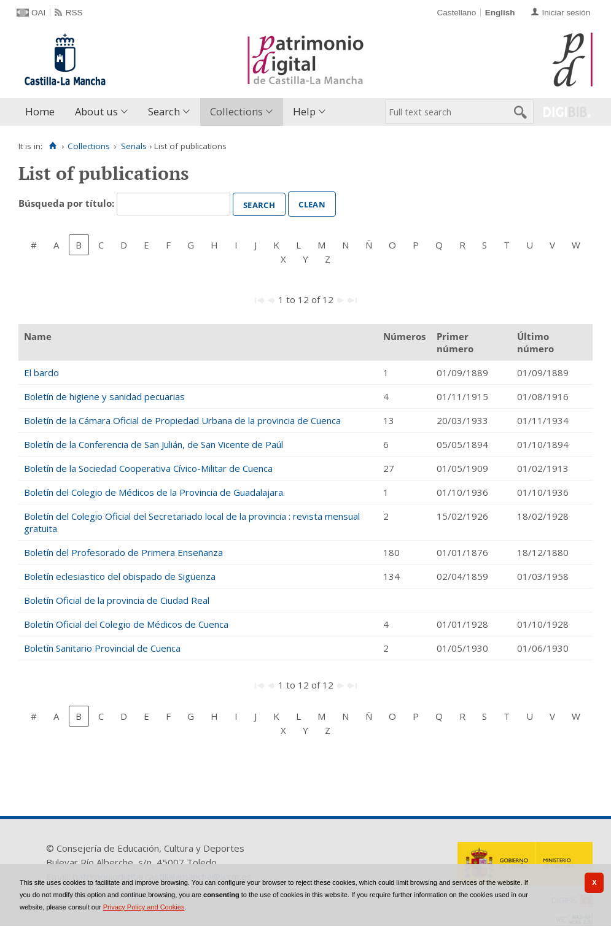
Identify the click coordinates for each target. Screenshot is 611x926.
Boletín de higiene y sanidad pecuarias (104, 396)
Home (40, 111)
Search (164, 111)
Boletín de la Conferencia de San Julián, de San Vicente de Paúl (153, 444)
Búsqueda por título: (67, 203)
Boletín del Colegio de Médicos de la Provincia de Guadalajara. (154, 492)
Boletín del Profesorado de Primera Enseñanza (123, 552)
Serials (134, 146)
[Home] (52, 146)
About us (96, 111)
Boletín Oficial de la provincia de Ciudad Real (116, 600)
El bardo (41, 372)
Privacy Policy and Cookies (144, 907)
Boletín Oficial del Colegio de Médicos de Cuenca (126, 624)
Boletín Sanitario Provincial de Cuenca (102, 648)
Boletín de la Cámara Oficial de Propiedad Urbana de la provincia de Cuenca (182, 420)
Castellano (456, 12)
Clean (311, 203)
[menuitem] (42, 112)
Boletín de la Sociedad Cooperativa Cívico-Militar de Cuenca (148, 468)
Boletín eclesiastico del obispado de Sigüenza (120, 576)
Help (304, 111)
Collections (236, 111)
